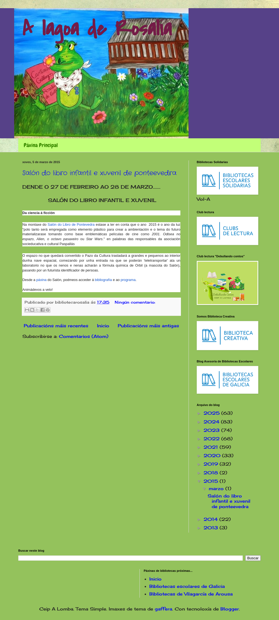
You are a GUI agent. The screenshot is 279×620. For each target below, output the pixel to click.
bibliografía (103, 280)
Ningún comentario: (135, 302)
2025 (212, 413)
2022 (212, 438)
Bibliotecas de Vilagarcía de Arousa (191, 594)
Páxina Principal (41, 145)
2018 (212, 472)
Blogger (229, 609)
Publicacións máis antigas (148, 325)
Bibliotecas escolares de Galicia (187, 586)
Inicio (103, 325)
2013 (212, 527)
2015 (212, 481)
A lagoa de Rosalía (97, 29)
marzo (217, 488)
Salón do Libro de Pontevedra (71, 224)
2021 (212, 447)
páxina (41, 280)
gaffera (163, 609)
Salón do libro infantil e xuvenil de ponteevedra (99, 173)
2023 (212, 430)
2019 (212, 464)
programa (128, 280)
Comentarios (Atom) (83, 336)
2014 (211, 519)
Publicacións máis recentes (56, 325)
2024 (212, 421)
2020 (213, 455)
